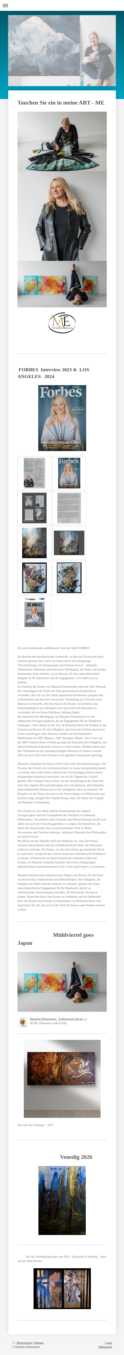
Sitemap (39, 1342)
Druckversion (22, 1342)
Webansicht (105, 1346)
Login (108, 1342)
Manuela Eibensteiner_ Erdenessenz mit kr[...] (58, 1018)
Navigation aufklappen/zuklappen (62, 5)
